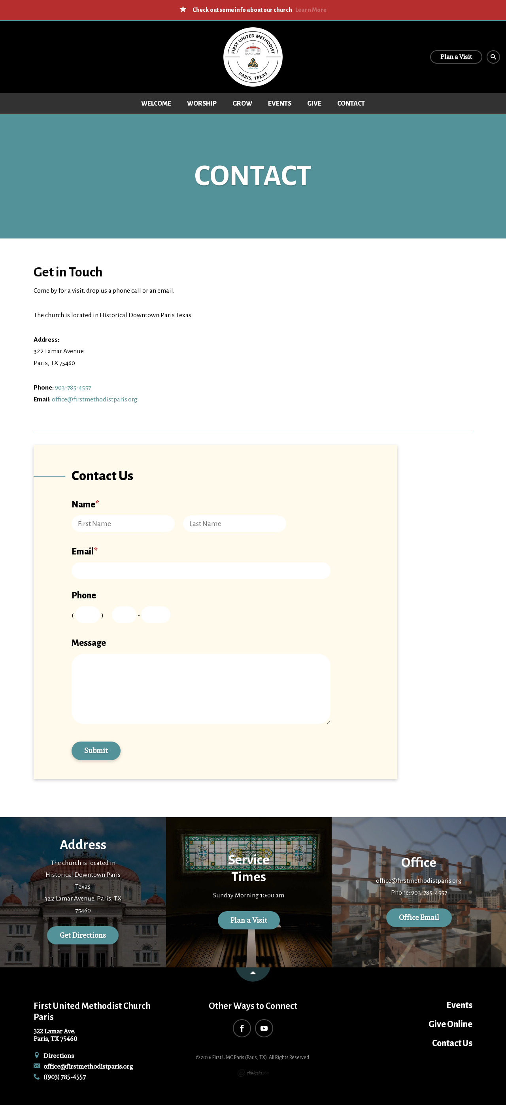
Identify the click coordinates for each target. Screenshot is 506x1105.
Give (314, 103)
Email (85, 551)
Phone (84, 595)
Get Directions (83, 935)
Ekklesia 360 (253, 1073)
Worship (202, 103)
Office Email (419, 917)
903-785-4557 (73, 387)
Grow (242, 103)
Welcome (156, 103)
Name (85, 504)
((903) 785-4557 (60, 1077)
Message (89, 643)
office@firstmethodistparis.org (95, 399)
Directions (54, 1056)
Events (279, 103)
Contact (351, 103)
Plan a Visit (248, 920)
